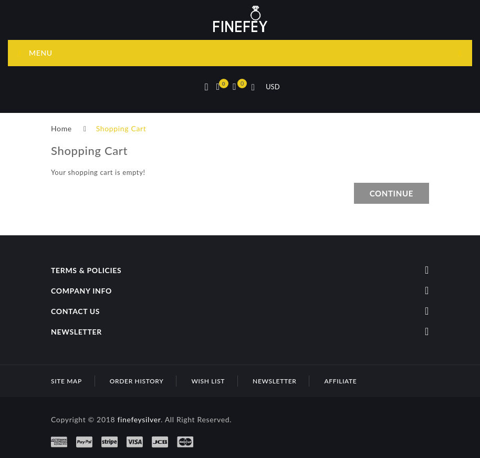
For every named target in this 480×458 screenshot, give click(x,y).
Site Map (66, 381)
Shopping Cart (121, 128)
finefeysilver (139, 419)
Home (61, 128)
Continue (391, 193)
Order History (137, 381)
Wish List (208, 381)
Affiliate (340, 381)
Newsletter (274, 381)
